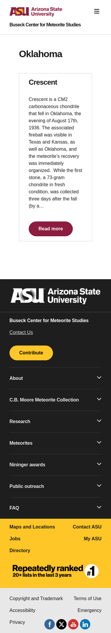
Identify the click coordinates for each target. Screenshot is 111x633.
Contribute (31, 352)
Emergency (90, 610)
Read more (50, 228)
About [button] (55, 378)
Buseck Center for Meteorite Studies (45, 25)
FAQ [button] (55, 507)
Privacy (17, 622)
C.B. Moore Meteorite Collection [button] (55, 399)
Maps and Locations (32, 526)
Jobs (14, 538)
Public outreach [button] (55, 486)
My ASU (93, 538)
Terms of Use (88, 598)
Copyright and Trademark (36, 598)
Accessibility (22, 610)
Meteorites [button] (55, 443)
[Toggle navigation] (97, 11)
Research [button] (55, 421)
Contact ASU (87, 526)
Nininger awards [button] (55, 464)
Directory (19, 550)
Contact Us (21, 332)
